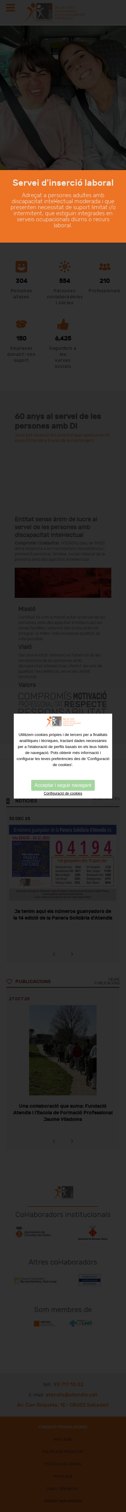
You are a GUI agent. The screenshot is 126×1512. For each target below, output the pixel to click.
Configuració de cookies (63, 793)
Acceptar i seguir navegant (62, 784)
